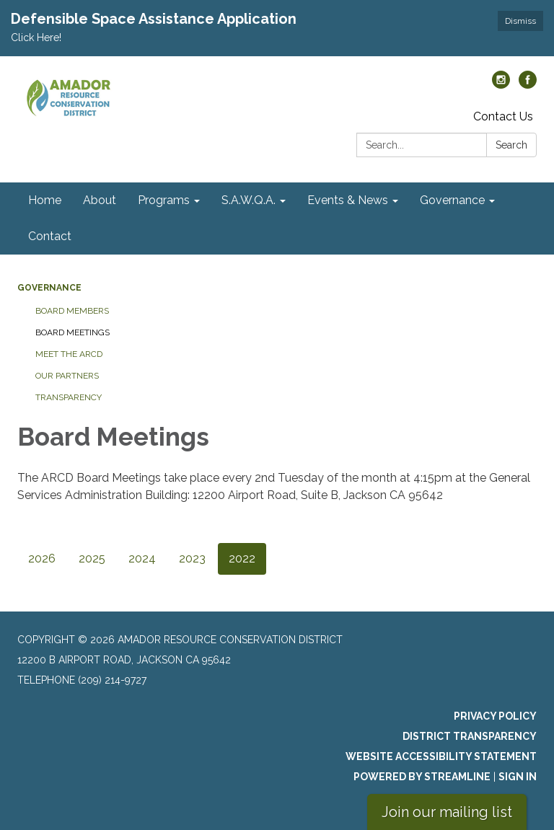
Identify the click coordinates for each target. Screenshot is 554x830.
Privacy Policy (495, 716)
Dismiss (520, 21)
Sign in (517, 776)
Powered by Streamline (422, 776)
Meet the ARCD (68, 354)
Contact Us (503, 116)
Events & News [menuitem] (347, 200)
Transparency (68, 397)
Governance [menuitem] (452, 200)
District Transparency (470, 736)
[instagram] (501, 85)
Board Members (72, 311)
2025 (92, 558)
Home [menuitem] (44, 200)
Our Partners (67, 376)
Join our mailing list (447, 812)
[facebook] (528, 85)
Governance (49, 288)
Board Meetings (72, 332)
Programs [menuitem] (164, 200)
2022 (242, 558)
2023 (192, 558)
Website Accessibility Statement (441, 756)
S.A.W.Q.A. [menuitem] (248, 200)
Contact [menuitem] (49, 236)
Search (511, 145)
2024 (142, 558)
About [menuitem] (99, 200)
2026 (42, 558)
